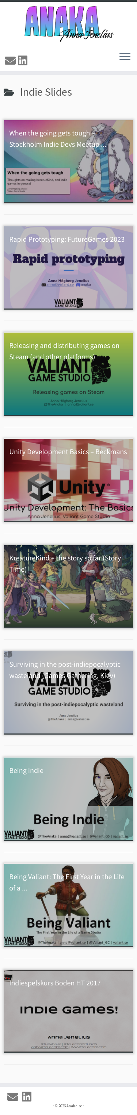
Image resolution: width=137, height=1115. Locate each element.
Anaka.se (74, 1105)
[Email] (11, 61)
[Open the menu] (124, 56)
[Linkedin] (24, 61)
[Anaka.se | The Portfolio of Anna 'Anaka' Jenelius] (68, 23)
